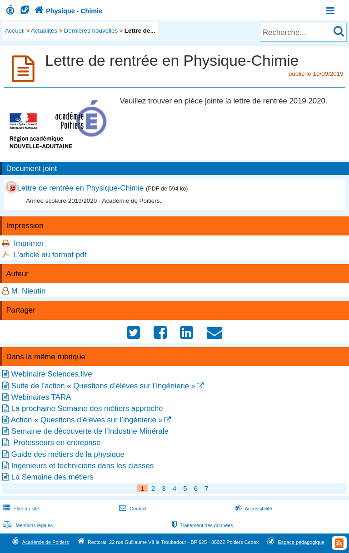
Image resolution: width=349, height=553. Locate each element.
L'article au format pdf (49, 254)
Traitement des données (201, 525)
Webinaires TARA (41, 397)
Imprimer (29, 243)
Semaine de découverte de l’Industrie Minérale (90, 431)
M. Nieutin (28, 291)
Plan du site (20, 508)
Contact (132, 508)
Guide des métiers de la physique (68, 454)
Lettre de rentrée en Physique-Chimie (80, 188)
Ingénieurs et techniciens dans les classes (82, 465)
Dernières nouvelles (91, 30)
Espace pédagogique (301, 541)
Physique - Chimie (67, 11)
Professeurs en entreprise (56, 442)
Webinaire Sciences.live (51, 374)
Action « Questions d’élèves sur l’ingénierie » (87, 420)
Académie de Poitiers (45, 541)
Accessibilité (252, 508)
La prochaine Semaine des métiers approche (87, 408)
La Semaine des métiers (52, 477)
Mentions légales (27, 525)
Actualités (44, 30)
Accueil (15, 30)
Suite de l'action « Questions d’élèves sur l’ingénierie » (103, 386)
